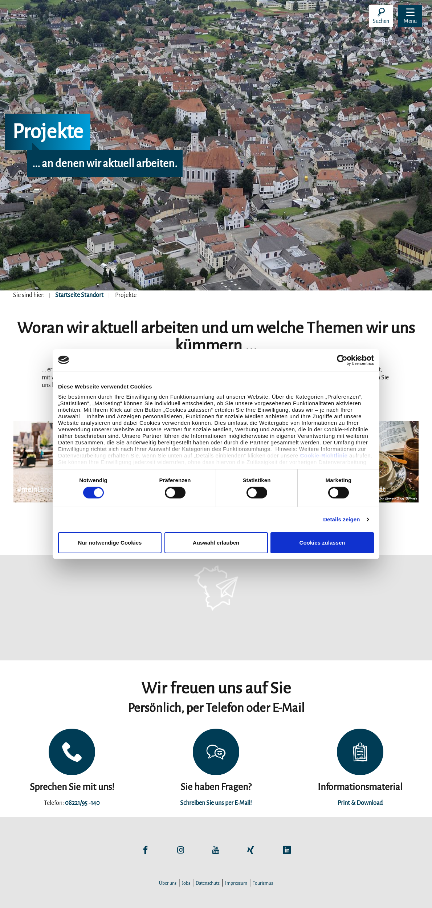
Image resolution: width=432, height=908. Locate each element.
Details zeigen (341, 519)
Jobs (186, 883)
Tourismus (263, 883)
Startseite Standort (79, 295)
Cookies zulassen (322, 542)
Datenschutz (208, 883)
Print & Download (360, 803)
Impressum (236, 883)
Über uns (167, 883)
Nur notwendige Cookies (110, 542)
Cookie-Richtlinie (323, 455)
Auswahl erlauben (216, 542)
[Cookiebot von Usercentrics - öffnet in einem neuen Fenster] (342, 359)
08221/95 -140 (82, 803)
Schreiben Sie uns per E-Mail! (216, 803)
